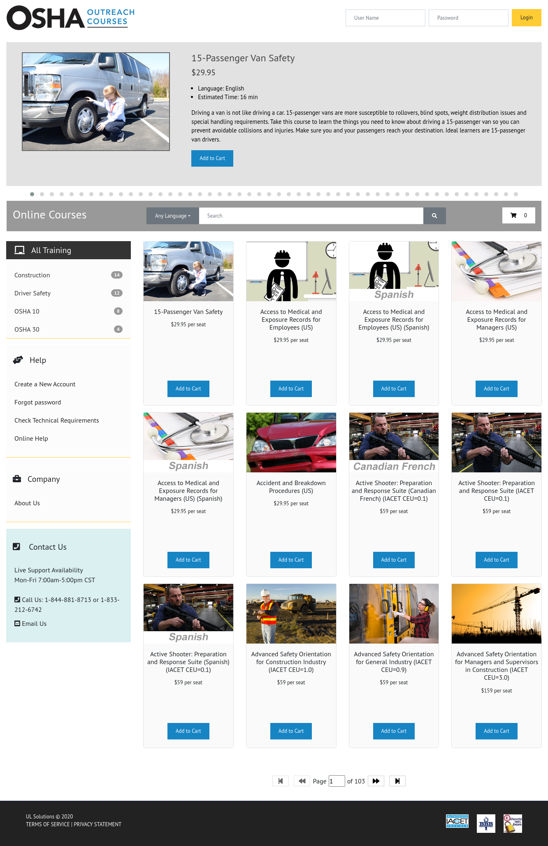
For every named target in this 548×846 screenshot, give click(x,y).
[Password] (469, 17)
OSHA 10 (68, 311)
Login (526, 17)
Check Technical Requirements (56, 420)
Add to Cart (212, 158)
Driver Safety (68, 293)
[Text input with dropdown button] (311, 215)
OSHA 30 (68, 329)
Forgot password (37, 402)
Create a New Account (44, 384)
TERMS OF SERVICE (48, 824)
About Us (27, 503)
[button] (32, 194)
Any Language (171, 215)
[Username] (385, 17)
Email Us (30, 623)
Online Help (31, 438)
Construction (68, 275)
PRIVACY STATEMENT (97, 824)
